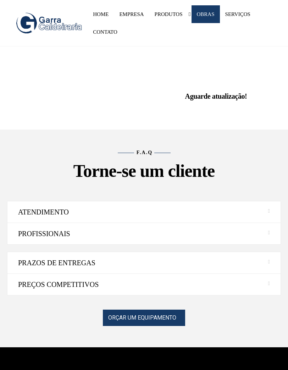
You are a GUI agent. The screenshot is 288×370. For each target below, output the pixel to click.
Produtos (169, 14)
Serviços (237, 14)
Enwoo (139, 358)
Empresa (131, 14)
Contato (105, 32)
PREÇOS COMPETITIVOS (58, 284)
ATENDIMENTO (43, 212)
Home (101, 14)
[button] (144, 212)
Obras (206, 14)
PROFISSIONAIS (44, 234)
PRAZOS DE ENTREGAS (56, 263)
